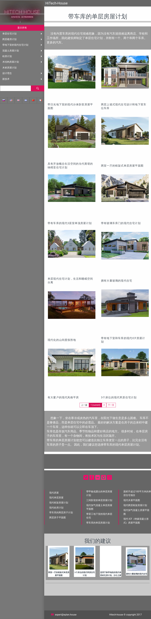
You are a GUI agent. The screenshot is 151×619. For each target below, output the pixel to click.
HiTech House (22, 12)
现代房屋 (54, 492)
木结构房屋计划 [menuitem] (10, 61)
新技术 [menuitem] (5, 79)
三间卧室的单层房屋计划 (99, 500)
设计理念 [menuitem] (7, 73)
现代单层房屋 (56, 497)
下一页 (111, 405)
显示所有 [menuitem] (22, 27)
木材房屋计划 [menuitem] (9, 67)
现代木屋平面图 (131, 500)
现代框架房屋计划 (58, 502)
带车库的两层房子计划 (61, 512)
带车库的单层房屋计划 (98, 522)
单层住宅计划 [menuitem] (9, 33)
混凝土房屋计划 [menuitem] (10, 50)
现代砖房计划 (56, 507)
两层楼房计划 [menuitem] (9, 39)
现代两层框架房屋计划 (135, 505)
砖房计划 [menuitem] (7, 56)
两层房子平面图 (57, 517)
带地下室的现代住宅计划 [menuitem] (15, 44)
